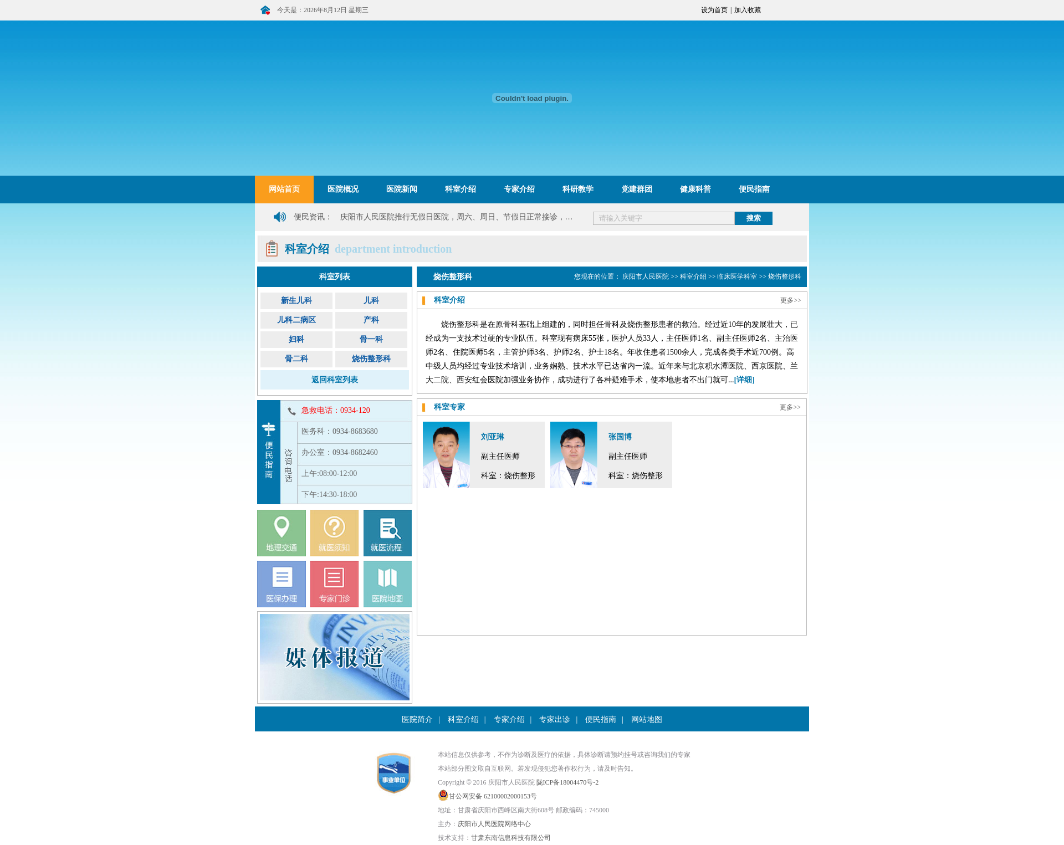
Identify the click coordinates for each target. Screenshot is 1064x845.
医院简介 (417, 719)
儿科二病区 (296, 320)
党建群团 (636, 189)
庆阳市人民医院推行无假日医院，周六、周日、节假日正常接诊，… (456, 217)
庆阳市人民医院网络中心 (494, 824)
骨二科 (296, 359)
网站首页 (284, 189)
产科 (371, 320)
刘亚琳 (492, 437)
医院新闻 (401, 189)
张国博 (620, 437)
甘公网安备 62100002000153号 (493, 796)
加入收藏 (747, 10)
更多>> (790, 300)
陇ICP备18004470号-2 (567, 782)
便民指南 (754, 189)
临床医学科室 (737, 276)
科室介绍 (460, 189)
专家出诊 (554, 719)
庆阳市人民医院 (645, 276)
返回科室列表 (334, 380)
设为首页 (714, 10)
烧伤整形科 (371, 359)
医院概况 (343, 189)
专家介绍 (519, 189)
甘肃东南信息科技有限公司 (511, 838)
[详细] (744, 380)
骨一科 (371, 339)
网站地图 (646, 719)
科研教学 (578, 189)
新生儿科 (296, 300)
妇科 (296, 339)
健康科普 (695, 189)
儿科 (371, 300)
